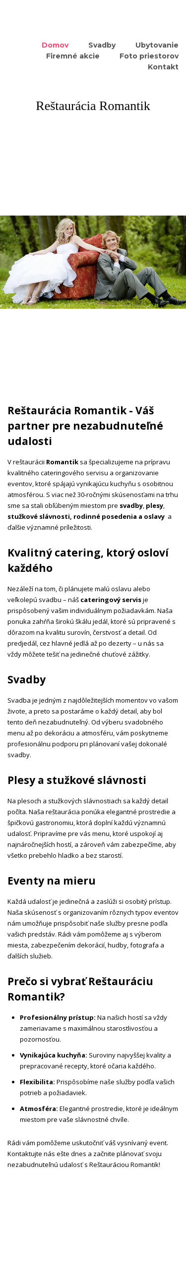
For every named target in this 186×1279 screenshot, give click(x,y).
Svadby (102, 45)
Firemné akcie (73, 56)
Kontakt (163, 66)
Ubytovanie (157, 45)
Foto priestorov (149, 56)
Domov (55, 45)
